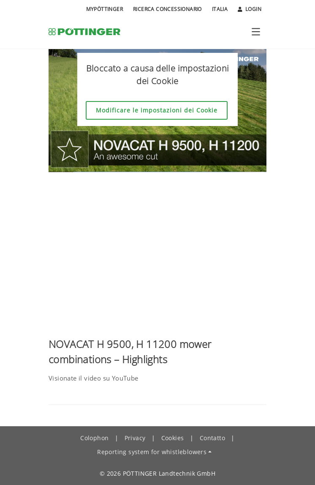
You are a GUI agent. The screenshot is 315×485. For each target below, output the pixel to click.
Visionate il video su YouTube (93, 378)
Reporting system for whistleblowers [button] (151, 452)
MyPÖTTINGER (104, 9)
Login (249, 9)
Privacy (135, 438)
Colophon (94, 438)
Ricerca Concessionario (167, 9)
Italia (220, 9)
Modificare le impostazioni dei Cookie (156, 110)
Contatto (212, 438)
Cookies (172, 438)
